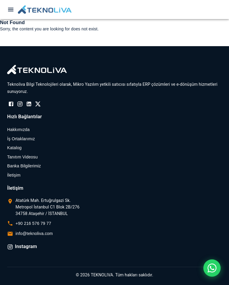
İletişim (14, 175)
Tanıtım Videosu (22, 157)
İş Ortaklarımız (21, 138)
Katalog (14, 147)
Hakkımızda (18, 129)
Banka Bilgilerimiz (24, 165)
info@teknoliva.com (34, 233)
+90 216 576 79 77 (33, 223)
